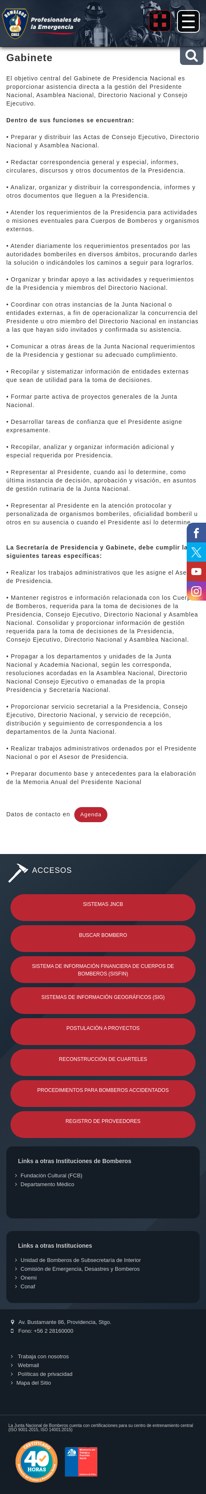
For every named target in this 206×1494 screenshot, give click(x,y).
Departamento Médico (44, 1184)
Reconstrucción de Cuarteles (103, 1059)
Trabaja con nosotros (40, 1356)
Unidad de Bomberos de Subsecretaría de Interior (78, 1260)
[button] (191, 55)
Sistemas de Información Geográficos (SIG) (102, 997)
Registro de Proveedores (103, 1121)
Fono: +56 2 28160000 (42, 1331)
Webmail (25, 1365)
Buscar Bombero (103, 935)
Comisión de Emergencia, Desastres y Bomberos (77, 1269)
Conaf (25, 1286)
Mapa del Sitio (31, 1383)
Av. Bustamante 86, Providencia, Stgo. (61, 1322)
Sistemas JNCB (103, 904)
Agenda (91, 814)
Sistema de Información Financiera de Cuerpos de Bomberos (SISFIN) (103, 970)
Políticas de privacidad (42, 1374)
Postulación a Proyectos (103, 1028)
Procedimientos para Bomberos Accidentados (103, 1090)
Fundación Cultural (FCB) (48, 1175)
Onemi (26, 1278)
